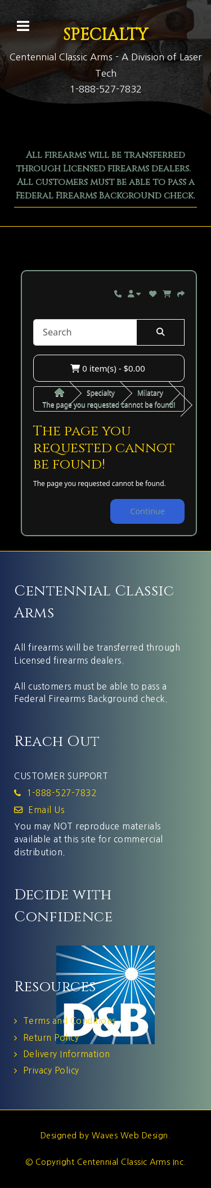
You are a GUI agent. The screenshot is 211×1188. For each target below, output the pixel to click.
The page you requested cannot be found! (109, 404)
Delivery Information (66, 1054)
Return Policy (51, 1038)
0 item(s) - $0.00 (107, 368)
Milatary (150, 393)
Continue (147, 511)
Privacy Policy (51, 1070)
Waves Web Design (130, 1136)
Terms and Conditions (69, 1021)
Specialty (101, 393)
